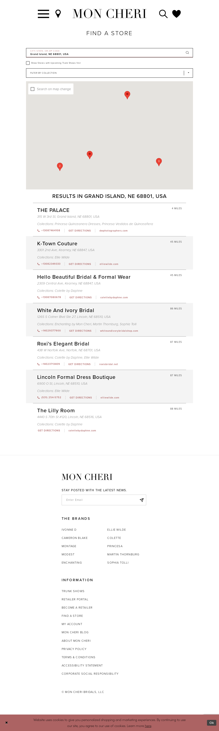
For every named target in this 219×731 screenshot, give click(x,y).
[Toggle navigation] (44, 13)
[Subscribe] (141, 500)
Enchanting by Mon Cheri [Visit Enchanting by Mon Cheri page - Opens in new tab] (73, 324)
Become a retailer (77, 607)
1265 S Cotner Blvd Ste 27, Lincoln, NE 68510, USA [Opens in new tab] (74, 316)
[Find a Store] (58, 13)
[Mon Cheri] (87, 477)
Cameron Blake (75, 538)
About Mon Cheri (76, 641)
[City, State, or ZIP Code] (109, 52)
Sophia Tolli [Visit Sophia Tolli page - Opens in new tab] (128, 324)
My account (72, 624)
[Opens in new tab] (79, 230)
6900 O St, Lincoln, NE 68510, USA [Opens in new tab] (62, 383)
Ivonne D (69, 530)
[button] (60, 167)
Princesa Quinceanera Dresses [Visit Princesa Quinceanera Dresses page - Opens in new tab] (77, 223)
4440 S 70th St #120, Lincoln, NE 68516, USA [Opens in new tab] (69, 416)
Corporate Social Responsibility (90, 674)
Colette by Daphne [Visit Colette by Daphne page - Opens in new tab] (69, 290)
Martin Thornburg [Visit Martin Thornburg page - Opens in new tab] (105, 324)
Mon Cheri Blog (75, 632)
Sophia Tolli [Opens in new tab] (118, 562)
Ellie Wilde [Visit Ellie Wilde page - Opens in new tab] (62, 257)
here (148, 725)
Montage (69, 546)
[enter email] (104, 500)
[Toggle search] (163, 13)
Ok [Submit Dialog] (211, 722)
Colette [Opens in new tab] (114, 538)
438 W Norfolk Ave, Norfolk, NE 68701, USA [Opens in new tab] (68, 350)
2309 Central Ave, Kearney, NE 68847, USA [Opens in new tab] (69, 283)
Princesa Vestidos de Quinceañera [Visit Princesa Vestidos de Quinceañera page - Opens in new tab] (127, 223)
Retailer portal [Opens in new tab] (75, 599)
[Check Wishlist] (176, 13)
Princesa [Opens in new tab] (114, 546)
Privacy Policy (74, 649)
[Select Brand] (109, 73)
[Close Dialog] (6, 723)
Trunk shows (73, 591)
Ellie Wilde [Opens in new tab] (116, 530)
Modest (68, 554)
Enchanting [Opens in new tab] (72, 562)
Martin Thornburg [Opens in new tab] (123, 554)
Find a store (72, 616)
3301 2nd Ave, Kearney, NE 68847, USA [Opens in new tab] (66, 250)
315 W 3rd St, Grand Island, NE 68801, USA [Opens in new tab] (68, 216)
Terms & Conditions (78, 657)
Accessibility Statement (82, 665)
